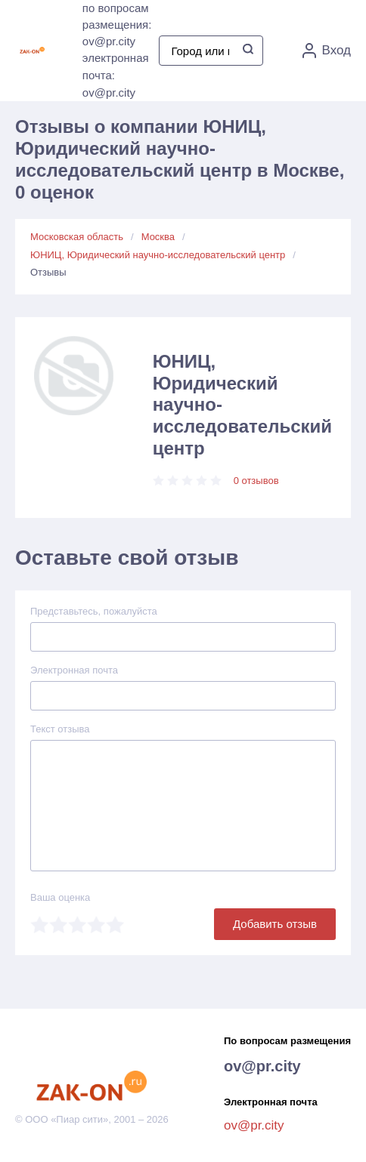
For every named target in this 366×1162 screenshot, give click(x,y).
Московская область (76, 236)
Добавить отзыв (275, 923)
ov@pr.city (262, 1066)
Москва (158, 236)
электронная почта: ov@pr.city (115, 75)
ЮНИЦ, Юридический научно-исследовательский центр (157, 254)
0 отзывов (256, 480)
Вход (326, 50)
